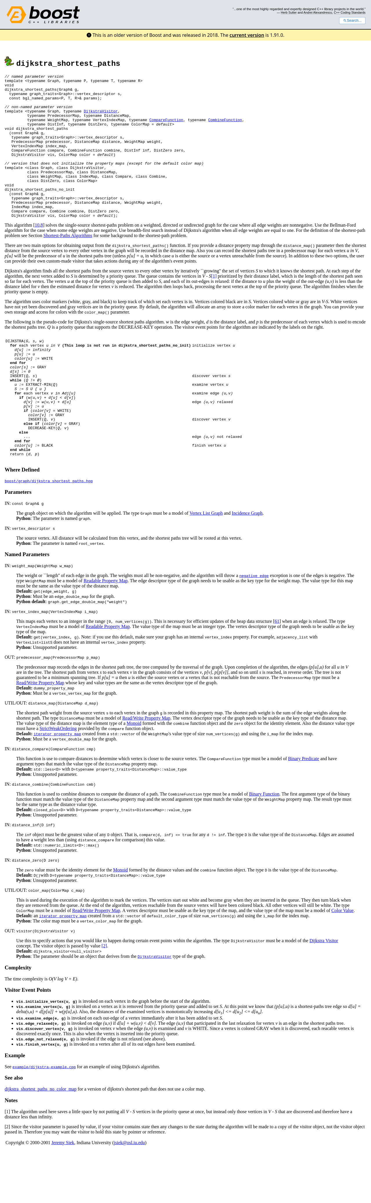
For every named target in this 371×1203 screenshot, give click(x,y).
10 (37, 253)
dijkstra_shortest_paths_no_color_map (41, 1141)
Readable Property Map (105, 632)
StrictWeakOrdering (58, 780)
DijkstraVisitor (101, 118)
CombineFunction (225, 129)
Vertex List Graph (206, 565)
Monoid (134, 775)
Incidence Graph (247, 565)
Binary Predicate (303, 810)
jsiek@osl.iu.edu (129, 1194)
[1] (214, 304)
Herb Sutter (289, 12)
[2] (104, 997)
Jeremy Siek (62, 1194)
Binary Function (264, 846)
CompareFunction (166, 129)
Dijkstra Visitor (324, 992)
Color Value (342, 962)
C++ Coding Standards (349, 12)
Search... (352, 21)
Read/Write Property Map (40, 734)
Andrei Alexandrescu (317, 12)
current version (247, 35)
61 (277, 673)
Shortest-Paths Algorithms (67, 264)
